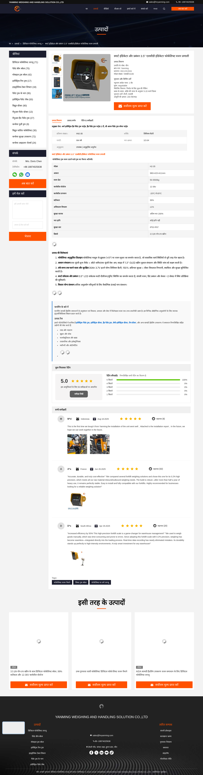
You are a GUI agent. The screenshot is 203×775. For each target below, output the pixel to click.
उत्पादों (95, 9)
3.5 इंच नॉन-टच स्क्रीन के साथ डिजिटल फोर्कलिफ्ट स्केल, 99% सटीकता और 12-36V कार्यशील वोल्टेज (36, 673)
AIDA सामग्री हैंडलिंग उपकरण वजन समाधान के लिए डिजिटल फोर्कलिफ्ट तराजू (161, 673)
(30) (24, 130)
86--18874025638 (185, 2)
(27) (23, 118)
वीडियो (106, 9)
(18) (24, 87)
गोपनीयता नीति (165, 759)
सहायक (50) (158, 469)
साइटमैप (166, 753)
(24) (24, 143)
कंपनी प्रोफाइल (165, 731)
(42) (22, 74)
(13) (22, 112)
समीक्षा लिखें (78, 394)
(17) (21, 81)
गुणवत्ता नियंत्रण (166, 742)
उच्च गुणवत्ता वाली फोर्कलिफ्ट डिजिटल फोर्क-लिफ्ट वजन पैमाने (101, 671)
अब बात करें (182, 9)
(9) (20, 124)
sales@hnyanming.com (158, 2)
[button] (57, 98)
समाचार (166, 747)
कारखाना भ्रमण (165, 736)
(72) (24, 136)
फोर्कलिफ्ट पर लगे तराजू (100, 582)
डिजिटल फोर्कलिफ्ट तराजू (32, 44)
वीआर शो (117, 9)
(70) (21, 68)
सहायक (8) (160, 419)
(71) (25, 62)
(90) (19, 105)
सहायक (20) (162, 526)
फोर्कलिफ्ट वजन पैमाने (62, 582)
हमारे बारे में (131, 9)
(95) (21, 93)
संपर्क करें (144, 9)
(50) (22, 99)
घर (87, 9)
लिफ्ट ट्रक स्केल (80, 582)
